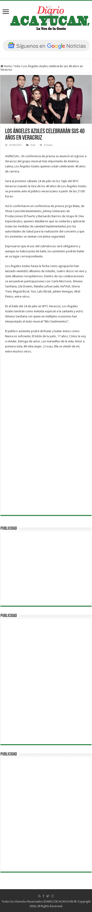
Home (6, 66)
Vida (17, 66)
